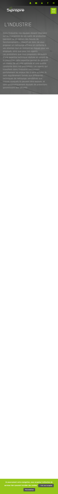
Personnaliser (29, 490)
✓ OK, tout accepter (46, 485)
